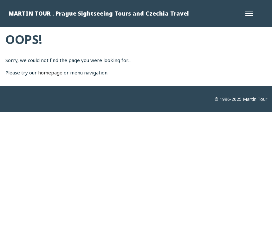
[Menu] (249, 13)
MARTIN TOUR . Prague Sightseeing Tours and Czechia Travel (99, 13)
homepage (50, 72)
